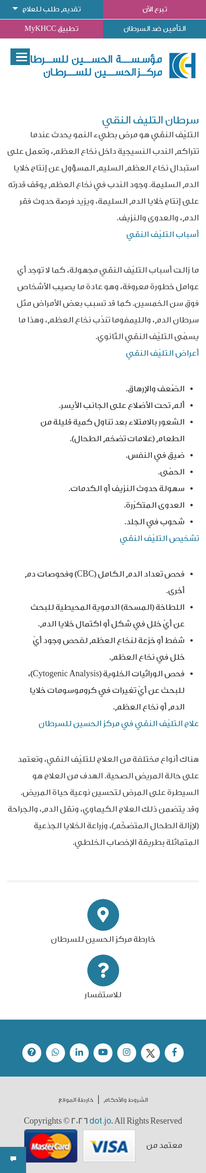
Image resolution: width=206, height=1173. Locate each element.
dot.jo (100, 1121)
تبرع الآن (154, 9)
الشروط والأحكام (125, 1100)
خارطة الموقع (76, 1100)
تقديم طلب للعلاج (51, 9)
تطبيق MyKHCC (52, 29)
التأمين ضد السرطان (154, 29)
